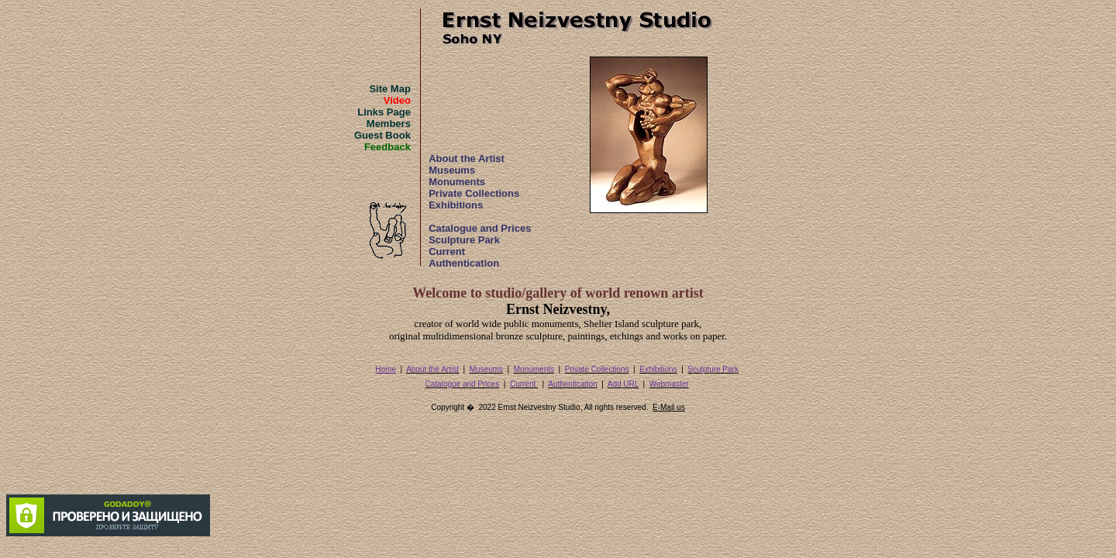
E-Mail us (669, 407)
